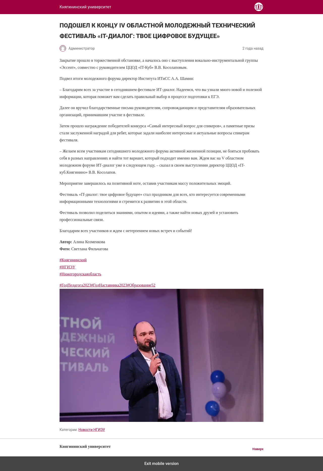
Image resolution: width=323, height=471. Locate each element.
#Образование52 (141, 285)
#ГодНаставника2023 (109, 285)
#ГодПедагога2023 (75, 285)
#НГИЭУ (67, 267)
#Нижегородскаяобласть (80, 274)
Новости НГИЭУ (91, 430)
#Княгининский (73, 260)
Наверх (257, 449)
